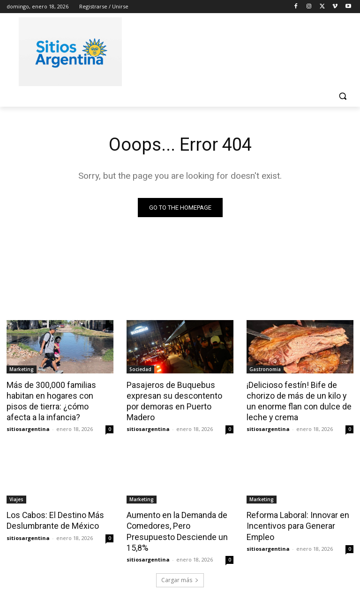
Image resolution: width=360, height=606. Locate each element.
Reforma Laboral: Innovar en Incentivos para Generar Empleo (296, 523)
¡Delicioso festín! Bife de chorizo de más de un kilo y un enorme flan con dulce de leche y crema (299, 400)
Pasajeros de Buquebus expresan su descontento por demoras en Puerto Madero (178, 395)
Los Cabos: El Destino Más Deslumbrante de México (53, 518)
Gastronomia (265, 369)
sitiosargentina (28, 427)
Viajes (16, 497)
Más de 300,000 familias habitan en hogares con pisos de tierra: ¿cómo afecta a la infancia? (58, 400)
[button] (342, 96)
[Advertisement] (243, 50)
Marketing (21, 369)
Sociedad (140, 369)
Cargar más (180, 576)
